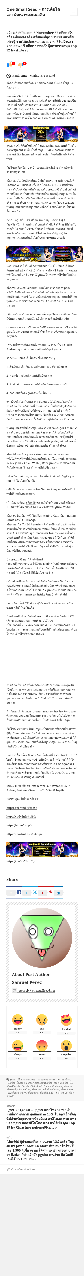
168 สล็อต (65, 1079)
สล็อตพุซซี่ (11, 1089)
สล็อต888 (30, 1086)
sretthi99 (63, 1092)
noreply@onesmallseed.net (33, 990)
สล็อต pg (58, 1082)
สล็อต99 (11, 454)
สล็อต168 (67, 1082)
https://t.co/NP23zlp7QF (21, 861)
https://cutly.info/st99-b (21, 816)
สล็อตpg (59, 1086)
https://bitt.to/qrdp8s (19, 825)
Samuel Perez (27, 982)
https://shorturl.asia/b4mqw (24, 834)
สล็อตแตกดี (32, 1092)
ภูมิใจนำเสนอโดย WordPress (20, 1169)
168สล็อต (11, 1082)
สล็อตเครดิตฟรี (38, 1089)
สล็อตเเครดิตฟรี (18, 1092)
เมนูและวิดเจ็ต (74, 12)
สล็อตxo (68, 1086)
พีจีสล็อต (30, 1082)
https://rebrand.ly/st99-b (21, 807)
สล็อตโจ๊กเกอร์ (46, 1092)
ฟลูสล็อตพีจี (40, 1082)
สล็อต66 (21, 1086)
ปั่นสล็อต (21, 1082)
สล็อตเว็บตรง (53, 1089)
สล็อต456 (11, 1086)
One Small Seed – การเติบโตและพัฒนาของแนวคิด (33, 11)
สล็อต (50, 1082)
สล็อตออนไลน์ (23, 1089)
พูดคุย (12, 1079)
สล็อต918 (40, 1086)
